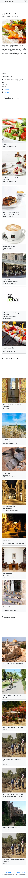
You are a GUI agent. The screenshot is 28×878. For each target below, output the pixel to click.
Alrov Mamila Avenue (9, 506)
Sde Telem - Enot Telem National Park (14, 859)
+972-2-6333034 (6, 91)
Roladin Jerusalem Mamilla (11, 213)
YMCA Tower (6, 473)
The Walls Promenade (9, 440)
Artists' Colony (7, 540)
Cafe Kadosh (6, 279)
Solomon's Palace (8, 573)
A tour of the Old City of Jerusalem (13, 663)
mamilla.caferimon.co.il (7, 92)
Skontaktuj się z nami (21, 872)
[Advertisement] (14, 8)
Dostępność (14, 872)
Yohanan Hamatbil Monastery (11, 828)
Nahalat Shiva (7, 607)
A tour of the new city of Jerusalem (13, 727)
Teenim (5, 144)
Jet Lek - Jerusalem (9, 348)
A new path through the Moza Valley (13, 794)
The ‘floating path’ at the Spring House (12, 760)
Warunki (9, 872)
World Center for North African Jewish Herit (12, 405)
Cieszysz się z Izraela (9, 1)
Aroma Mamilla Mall (9, 246)
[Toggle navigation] (25, 1)
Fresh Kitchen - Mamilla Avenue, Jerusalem (12, 178)
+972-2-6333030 (6, 89)
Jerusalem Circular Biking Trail (12, 695)
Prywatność (5, 872)
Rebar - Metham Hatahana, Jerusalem (11, 313)
